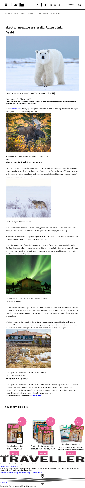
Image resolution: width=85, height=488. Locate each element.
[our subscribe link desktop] (42, 436)
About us (3, 473)
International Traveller (11, 13)
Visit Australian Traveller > (9, 466)
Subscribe (75, 5)
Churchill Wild (15, 108)
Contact (39, 473)
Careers (33, 473)
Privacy (15, 473)
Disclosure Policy (24, 473)
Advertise (9, 473)
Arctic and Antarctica (27, 13)
